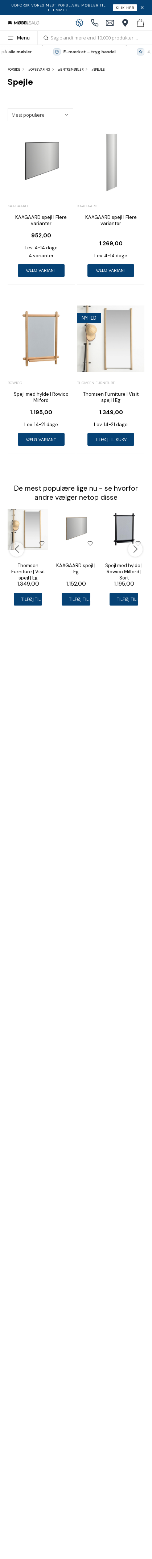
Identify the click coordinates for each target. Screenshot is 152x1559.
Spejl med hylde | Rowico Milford (41, 397)
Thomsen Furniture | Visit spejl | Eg (111, 397)
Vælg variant (41, 270)
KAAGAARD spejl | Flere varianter (41, 220)
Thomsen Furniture (96, 383)
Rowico (15, 383)
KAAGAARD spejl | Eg (75, 568)
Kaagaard (18, 206)
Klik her (125, 7)
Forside (14, 69)
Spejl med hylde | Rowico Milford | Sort (124, 571)
